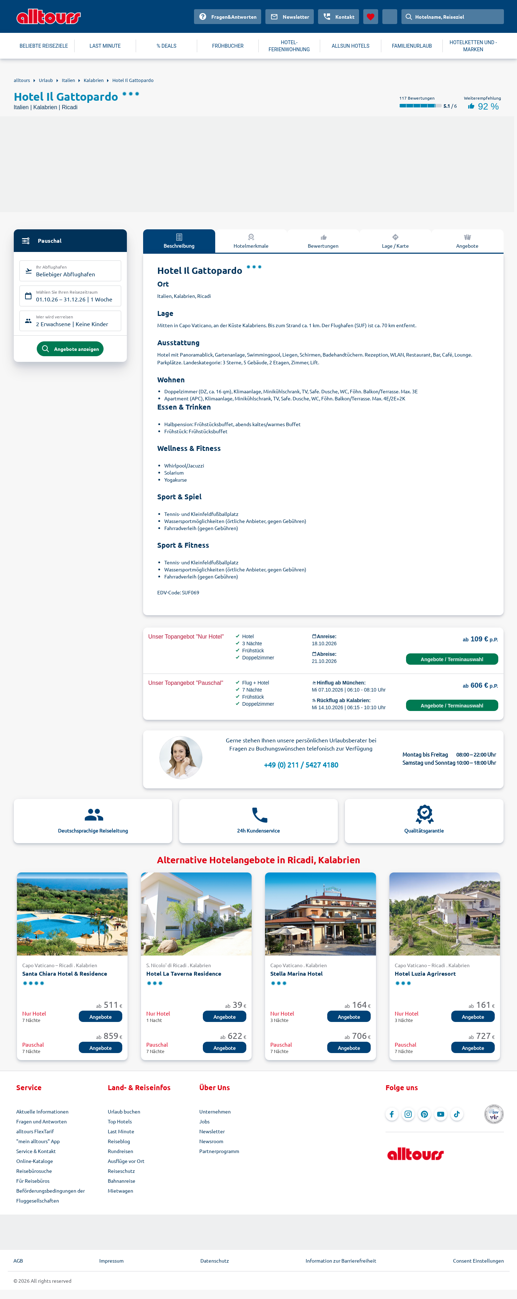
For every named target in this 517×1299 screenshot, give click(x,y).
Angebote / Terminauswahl (452, 659)
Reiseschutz (121, 1171)
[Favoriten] (370, 16)
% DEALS (166, 46)
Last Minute (121, 1131)
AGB (18, 1260)
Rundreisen (120, 1151)
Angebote (467, 241)
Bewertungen (323, 241)
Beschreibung (179, 241)
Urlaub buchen (124, 1111)
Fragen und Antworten (41, 1121)
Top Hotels (120, 1121)
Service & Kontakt (36, 1151)
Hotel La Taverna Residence (183, 973)
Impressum (111, 1260)
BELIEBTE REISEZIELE (44, 46)
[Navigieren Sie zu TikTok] (457, 1114)
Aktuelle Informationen (42, 1111)
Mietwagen (120, 1190)
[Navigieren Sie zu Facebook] (392, 1114)
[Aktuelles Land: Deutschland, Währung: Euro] (389, 16)
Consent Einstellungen (478, 1260)
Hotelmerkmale (251, 241)
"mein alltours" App (38, 1141)
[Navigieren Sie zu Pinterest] (424, 1114)
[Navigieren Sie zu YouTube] (440, 1114)
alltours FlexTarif (35, 1131)
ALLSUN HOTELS (351, 46)
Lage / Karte (395, 241)
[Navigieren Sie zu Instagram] (408, 1114)
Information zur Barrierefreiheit (341, 1260)
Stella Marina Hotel (296, 973)
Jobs (204, 1121)
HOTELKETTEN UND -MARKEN (473, 46)
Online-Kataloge (34, 1161)
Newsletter (212, 1131)
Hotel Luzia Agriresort (425, 973)
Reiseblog (119, 1141)
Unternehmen (215, 1111)
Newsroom (211, 1141)
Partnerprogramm (219, 1151)
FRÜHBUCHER (227, 46)
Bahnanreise (121, 1180)
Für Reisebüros (32, 1180)
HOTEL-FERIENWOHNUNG (289, 46)
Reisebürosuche (34, 1171)
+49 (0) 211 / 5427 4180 (301, 764)
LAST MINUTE (105, 46)
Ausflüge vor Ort (126, 1161)
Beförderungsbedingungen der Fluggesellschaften (50, 1195)
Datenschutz (214, 1260)
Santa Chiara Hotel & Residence (64, 973)
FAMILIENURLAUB (412, 46)
